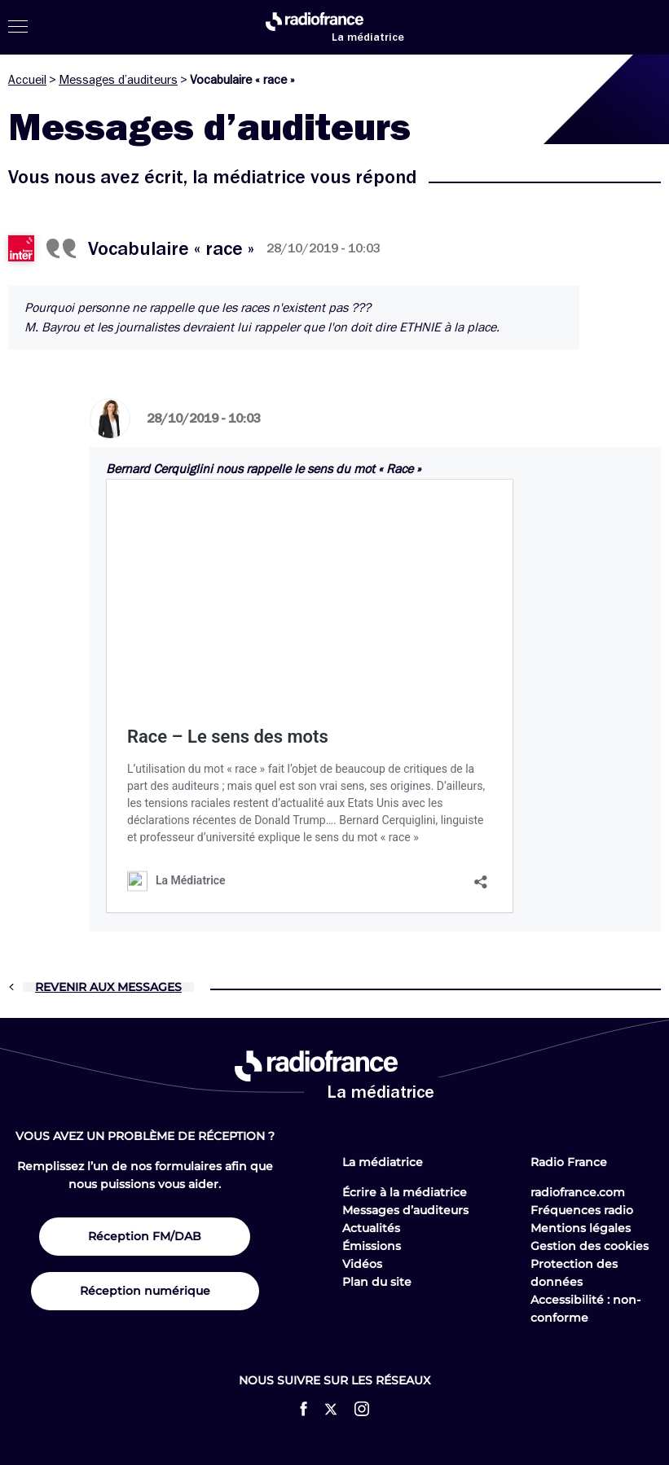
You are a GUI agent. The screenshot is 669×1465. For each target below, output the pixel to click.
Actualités (371, 1228)
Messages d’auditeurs (118, 79)
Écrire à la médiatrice (404, 1192)
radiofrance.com (577, 1192)
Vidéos (362, 1264)
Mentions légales (580, 1228)
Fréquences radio (581, 1210)
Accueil (27, 79)
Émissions (371, 1246)
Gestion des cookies (589, 1246)
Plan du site (377, 1281)
